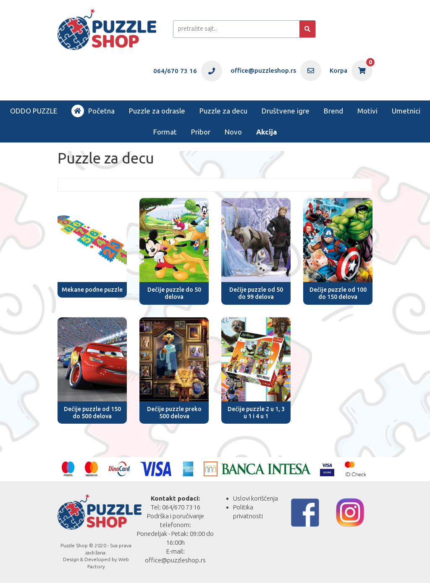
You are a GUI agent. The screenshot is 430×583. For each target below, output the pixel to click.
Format (165, 132)
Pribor (200, 132)
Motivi (367, 111)
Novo (233, 132)
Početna (93, 111)
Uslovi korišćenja (255, 498)
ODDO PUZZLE (33, 111)
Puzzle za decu (223, 111)
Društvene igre (285, 111)
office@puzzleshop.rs (175, 560)
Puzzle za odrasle (157, 111)
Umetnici (406, 111)
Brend (333, 111)
